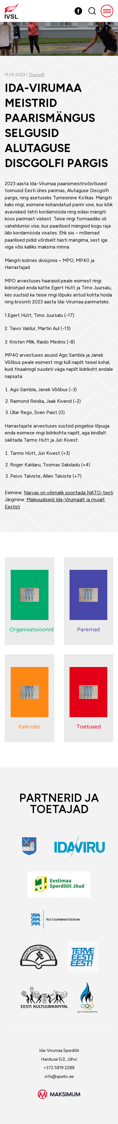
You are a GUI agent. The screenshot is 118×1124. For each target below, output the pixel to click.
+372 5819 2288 (59, 1067)
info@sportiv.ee (59, 1076)
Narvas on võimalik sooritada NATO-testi (68, 493)
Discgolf (36, 74)
